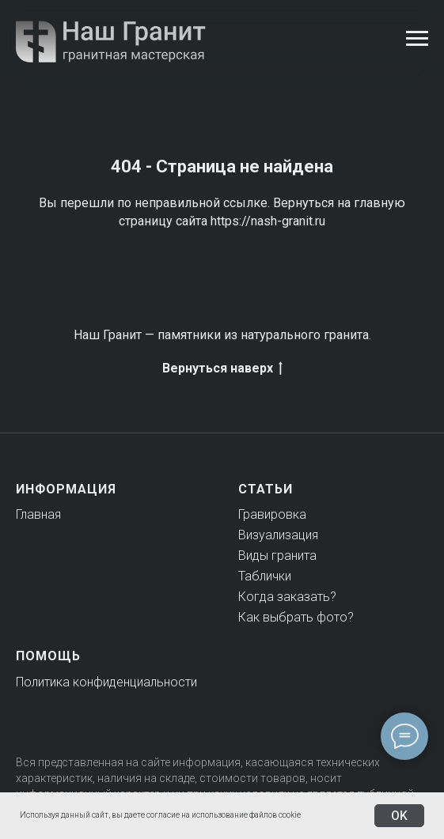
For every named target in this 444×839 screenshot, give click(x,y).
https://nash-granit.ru (268, 221)
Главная (38, 514)
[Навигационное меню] (417, 39)
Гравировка (272, 514)
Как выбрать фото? (296, 617)
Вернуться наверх (222, 369)
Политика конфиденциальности (106, 682)
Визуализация (278, 534)
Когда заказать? (287, 596)
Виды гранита (277, 555)
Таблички (264, 576)
